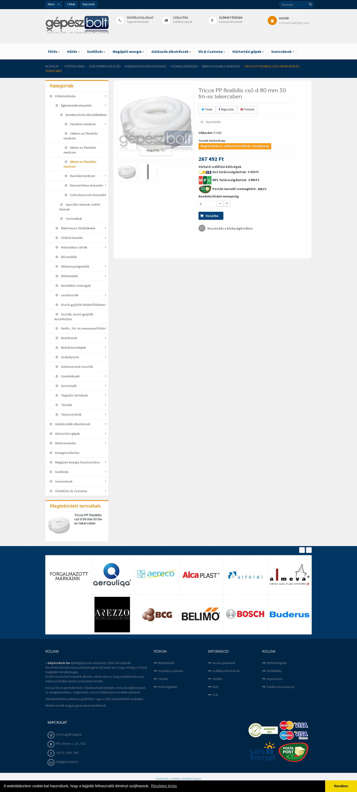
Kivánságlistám (167, 687)
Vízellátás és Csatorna (70, 491)
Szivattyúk (68, 386)
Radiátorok (68, 338)
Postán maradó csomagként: (235, 189)
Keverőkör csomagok (75, 286)
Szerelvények (69, 376)
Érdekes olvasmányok (280, 687)
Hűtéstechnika (65, 443)
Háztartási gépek (67, 434)
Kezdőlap (52, 66)
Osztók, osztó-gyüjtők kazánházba (73, 316)
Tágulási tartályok (74, 395)
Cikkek (71, 4)
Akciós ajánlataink (223, 663)
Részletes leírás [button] (164, 786)
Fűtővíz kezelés (71, 238)
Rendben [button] (341, 786)
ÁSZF (215, 687)
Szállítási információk (226, 671)
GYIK (215, 695)
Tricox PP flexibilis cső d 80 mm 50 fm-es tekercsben (88, 519)
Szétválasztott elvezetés (87, 195)
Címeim (163, 679)
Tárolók (66, 405)
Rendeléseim (166, 663)
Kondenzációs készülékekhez (146, 66)
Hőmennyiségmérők (74, 266)
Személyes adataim (170, 671)
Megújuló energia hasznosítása (77, 462)
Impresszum (274, 679)
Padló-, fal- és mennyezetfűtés (82, 328)
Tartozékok (73, 219)
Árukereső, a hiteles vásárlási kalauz (178, 779)
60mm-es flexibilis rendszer (80, 150)
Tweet (206, 109)
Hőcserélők (68, 257)
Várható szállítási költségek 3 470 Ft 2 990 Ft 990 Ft (233, 198)
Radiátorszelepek (73, 347)
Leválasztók (69, 295)
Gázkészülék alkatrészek (72, 424)
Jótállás (217, 679)
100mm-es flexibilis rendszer (81, 135)
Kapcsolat (88, 4)
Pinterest (247, 109)
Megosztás (226, 109)
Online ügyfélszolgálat (69, 734)
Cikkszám (205, 133)
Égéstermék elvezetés (104, 66)
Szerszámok (63, 481)
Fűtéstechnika (75, 66)
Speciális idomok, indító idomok (79, 206)
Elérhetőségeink (276, 663)
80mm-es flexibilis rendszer (221, 66)
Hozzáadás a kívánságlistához (230, 228)
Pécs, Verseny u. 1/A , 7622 (71, 744)
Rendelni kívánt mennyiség (219, 196)
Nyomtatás (213, 122)
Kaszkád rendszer (82, 176)
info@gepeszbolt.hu (67, 762)
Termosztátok (70, 414)
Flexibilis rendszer (184, 66)
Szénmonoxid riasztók (76, 367)
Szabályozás (69, 357)
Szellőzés (61, 472)
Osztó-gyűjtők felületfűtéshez (82, 305)
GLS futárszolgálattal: (230, 172)
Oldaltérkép (274, 671)
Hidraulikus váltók (73, 247)
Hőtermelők (69, 276)
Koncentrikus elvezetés (86, 185)
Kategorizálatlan (66, 453)
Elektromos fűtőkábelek (77, 228)
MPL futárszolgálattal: (230, 180)
